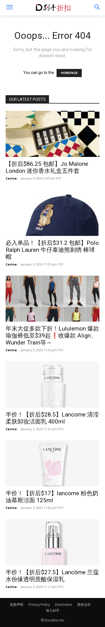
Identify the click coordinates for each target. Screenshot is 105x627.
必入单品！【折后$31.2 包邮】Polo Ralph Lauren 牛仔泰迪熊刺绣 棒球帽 (52, 250)
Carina (11, 178)
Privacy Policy (39, 604)
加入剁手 (52, 610)
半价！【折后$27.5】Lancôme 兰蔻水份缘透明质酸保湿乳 (52, 576)
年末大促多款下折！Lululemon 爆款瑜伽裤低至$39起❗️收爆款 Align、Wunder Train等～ (52, 335)
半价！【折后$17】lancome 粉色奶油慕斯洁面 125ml (52, 497)
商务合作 (84, 604)
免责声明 (16, 604)
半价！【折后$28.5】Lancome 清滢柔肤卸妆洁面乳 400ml (52, 418)
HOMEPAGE (69, 73)
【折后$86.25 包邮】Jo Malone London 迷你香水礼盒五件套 (47, 167)
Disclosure (63, 604)
